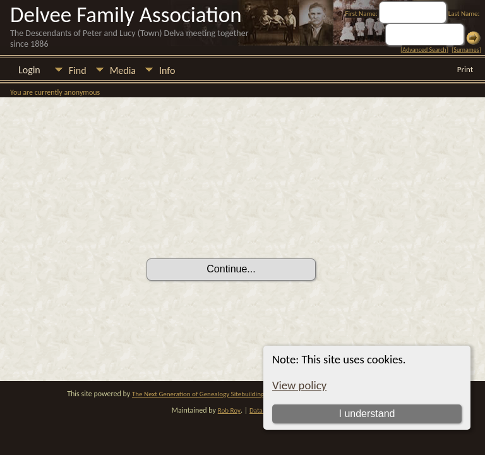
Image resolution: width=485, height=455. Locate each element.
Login (29, 70)
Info (167, 70)
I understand (366, 413)
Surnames (466, 50)
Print (465, 69)
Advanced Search (424, 50)
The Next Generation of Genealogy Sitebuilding (198, 394)
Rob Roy (229, 410)
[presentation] (242, 223)
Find (78, 70)
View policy (299, 385)
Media (123, 70)
